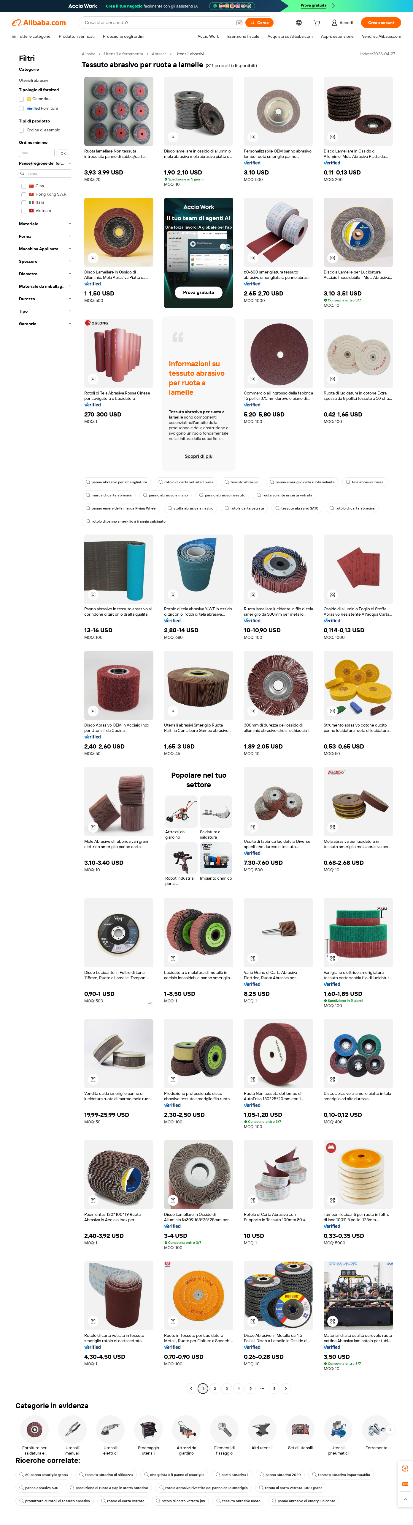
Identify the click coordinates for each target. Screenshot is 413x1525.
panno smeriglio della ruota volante (302, 482)
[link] (405, 1468)
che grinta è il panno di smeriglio (174, 1474)
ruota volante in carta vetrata (284, 495)
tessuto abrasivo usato (238, 1501)
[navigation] (45, 722)
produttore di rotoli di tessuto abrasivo (54, 1501)
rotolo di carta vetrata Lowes (185, 482)
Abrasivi (159, 53)
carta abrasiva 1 (232, 1474)
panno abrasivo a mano (165, 495)
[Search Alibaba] (158, 22)
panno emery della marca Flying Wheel (121, 508)
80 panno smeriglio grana (43, 1474)
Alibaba (88, 53)
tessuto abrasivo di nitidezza (106, 1474)
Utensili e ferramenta (123, 53)
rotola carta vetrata (244, 508)
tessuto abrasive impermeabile (341, 1474)
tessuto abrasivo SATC (296, 508)
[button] (239, 22)
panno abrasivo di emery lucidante (303, 1501)
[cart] (318, 23)
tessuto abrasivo (241, 482)
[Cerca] (259, 22)
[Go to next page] (286, 1388)
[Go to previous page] (191, 1388)
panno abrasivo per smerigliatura (116, 482)
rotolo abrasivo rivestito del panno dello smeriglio (203, 1487)
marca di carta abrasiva (109, 495)
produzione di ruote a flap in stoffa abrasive (109, 1487)
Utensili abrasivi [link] (189, 53)
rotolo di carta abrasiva (352, 508)
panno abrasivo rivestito (222, 495)
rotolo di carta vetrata (122, 1501)
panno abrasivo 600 (38, 1487)
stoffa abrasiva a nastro (190, 508)
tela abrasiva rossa (365, 482)
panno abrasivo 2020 (280, 1474)
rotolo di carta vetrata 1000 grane (291, 1487)
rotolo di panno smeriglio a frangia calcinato (126, 521)
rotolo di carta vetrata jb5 (180, 1501)
